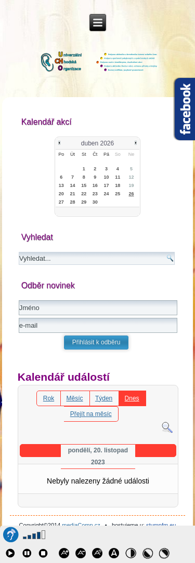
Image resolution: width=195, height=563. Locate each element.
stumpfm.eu (161, 525)
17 (106, 185)
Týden (103, 398)
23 (95, 193)
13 (61, 185)
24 (106, 193)
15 (83, 185)
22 (83, 193)
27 (61, 202)
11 (117, 177)
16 (95, 185)
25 (117, 193)
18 (117, 185)
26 (131, 193)
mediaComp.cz (81, 525)
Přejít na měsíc (91, 414)
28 (72, 202)
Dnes (132, 398)
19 (131, 185)
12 (131, 177)
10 (106, 177)
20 (61, 193)
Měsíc (75, 398)
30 (95, 202)
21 (72, 193)
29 (83, 202)
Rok (48, 398)
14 (72, 185)
